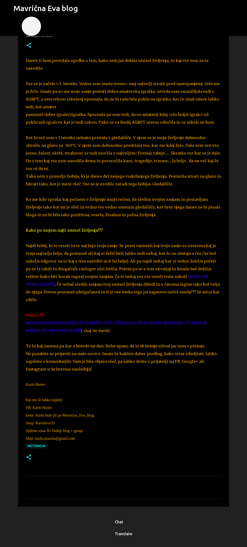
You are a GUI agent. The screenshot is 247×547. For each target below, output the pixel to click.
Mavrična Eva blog (46, 8)
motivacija (36, 445)
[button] (29, 45)
